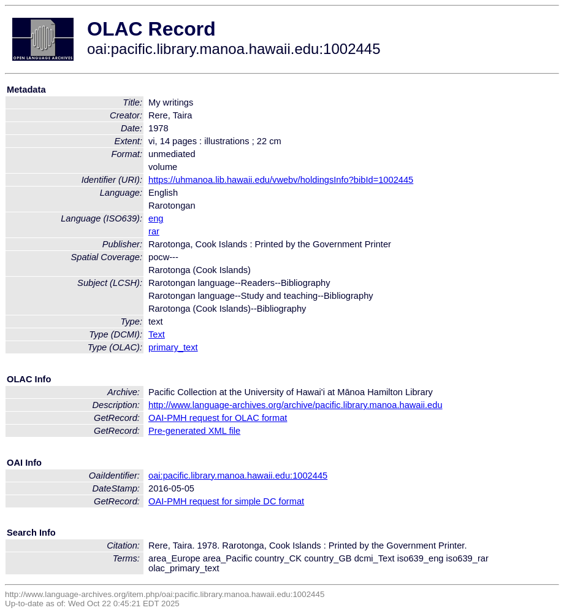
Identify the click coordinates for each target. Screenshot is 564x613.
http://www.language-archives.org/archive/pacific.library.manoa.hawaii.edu (295, 405)
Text (156, 334)
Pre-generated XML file (194, 431)
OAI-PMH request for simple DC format (226, 501)
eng (155, 218)
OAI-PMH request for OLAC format (217, 418)
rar (153, 231)
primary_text (173, 347)
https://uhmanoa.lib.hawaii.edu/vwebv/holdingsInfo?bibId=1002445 (280, 180)
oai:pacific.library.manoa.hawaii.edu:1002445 (237, 475)
